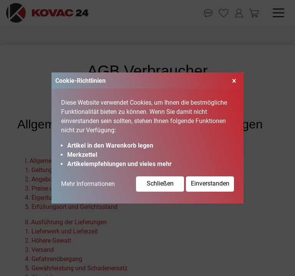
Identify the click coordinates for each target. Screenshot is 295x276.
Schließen (160, 183)
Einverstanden (210, 183)
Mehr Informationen (88, 183)
